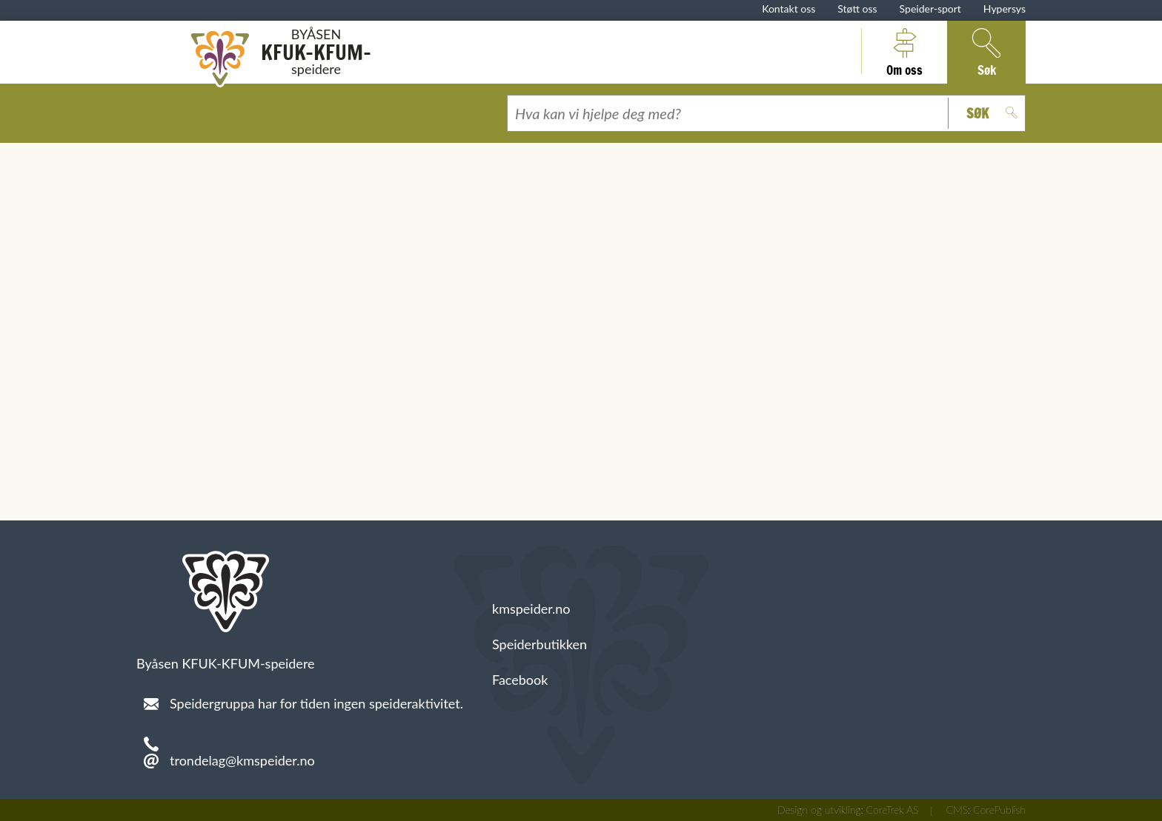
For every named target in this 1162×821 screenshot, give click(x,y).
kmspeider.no (531, 608)
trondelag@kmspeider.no (242, 760)
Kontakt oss (788, 8)
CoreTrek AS (892, 809)
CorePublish (999, 809)
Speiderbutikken (539, 644)
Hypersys (1004, 8)
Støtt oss (857, 8)
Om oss (904, 51)
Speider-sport (930, 8)
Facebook (520, 679)
